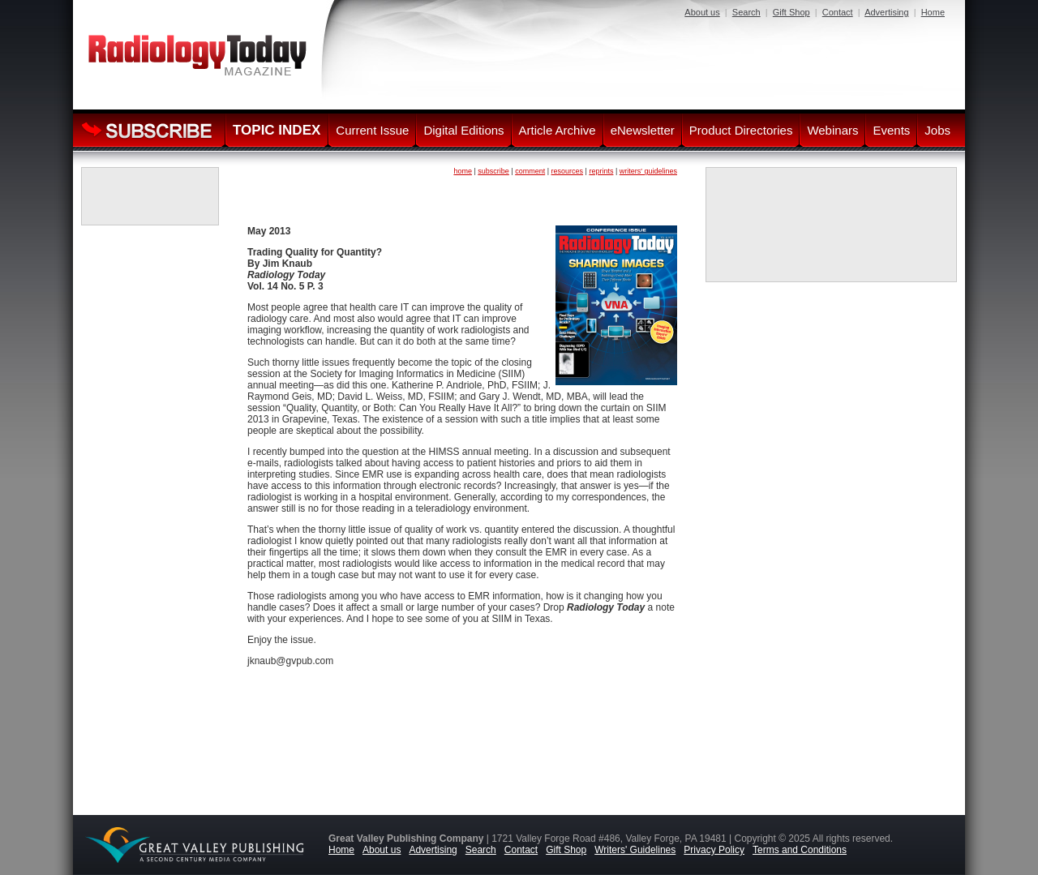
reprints (601, 171)
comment (530, 171)
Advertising (886, 12)
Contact (837, 12)
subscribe (493, 171)
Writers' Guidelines (635, 850)
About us (701, 12)
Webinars (832, 130)
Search (746, 12)
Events (891, 130)
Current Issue (372, 130)
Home (933, 12)
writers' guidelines (648, 171)
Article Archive (557, 130)
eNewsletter (643, 130)
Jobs (937, 130)
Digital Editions (463, 130)
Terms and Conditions (800, 850)
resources (567, 171)
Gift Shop (791, 12)
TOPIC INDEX (276, 130)
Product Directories (741, 130)
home (462, 171)
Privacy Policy (714, 850)
